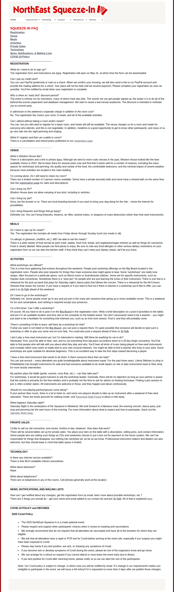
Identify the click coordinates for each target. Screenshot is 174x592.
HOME (13, 20)
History (92, 20)
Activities (15, 43)
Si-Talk (25, 289)
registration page (83, 141)
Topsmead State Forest (88, 396)
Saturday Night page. (21, 413)
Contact (61, 20)
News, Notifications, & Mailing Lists (31, 53)
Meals (13, 39)
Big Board (66, 311)
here (149, 498)
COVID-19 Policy (20, 56)
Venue (13, 36)
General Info (32, 20)
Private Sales (18, 46)
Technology (17, 49)
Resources (78, 20)
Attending (46, 20)
